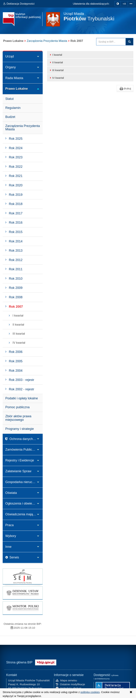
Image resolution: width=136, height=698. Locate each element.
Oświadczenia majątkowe (23, 514)
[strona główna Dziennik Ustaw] (22, 592)
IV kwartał (56, 77)
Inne (8, 547)
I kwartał (55, 54)
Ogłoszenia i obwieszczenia (24, 503)
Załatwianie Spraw (18, 471)
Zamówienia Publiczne (21, 449)
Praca (9, 525)
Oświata (11, 493)
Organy (10, 67)
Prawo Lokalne (16, 88)
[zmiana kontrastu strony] (118, 3)
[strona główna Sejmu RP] (22, 576)
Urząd (9, 56)
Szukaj (129, 41)
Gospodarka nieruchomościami (24, 482)
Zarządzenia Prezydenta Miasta (47, 40)
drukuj (125, 88)
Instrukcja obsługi (68, 687)
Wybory (10, 536)
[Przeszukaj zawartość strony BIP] (111, 41)
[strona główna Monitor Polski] (22, 608)
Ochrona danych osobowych (24, 439)
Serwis (12, 557)
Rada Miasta (14, 78)
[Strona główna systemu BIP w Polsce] (45, 661)
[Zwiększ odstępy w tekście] (131, 3)
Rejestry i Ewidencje (19, 460)
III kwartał (56, 70)
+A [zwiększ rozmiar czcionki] (124, 3)
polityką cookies (90, 692)
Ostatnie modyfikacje (70, 683)
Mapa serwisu (66, 680)
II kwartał (56, 62)
